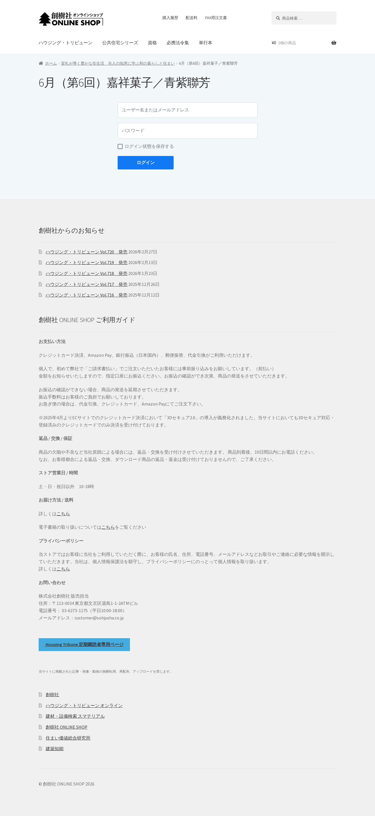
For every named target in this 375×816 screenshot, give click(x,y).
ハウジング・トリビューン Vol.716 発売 (86, 295)
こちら (63, 513)
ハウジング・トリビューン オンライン (84, 705)
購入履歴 (170, 17)
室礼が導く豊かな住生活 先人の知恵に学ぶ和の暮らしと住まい (118, 63)
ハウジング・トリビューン (65, 42)
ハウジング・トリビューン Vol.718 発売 (86, 273)
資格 (152, 42)
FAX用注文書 (216, 17)
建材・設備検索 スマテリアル (75, 716)
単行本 (205, 42)
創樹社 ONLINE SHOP (66, 727)
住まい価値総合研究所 (68, 738)
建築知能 (55, 748)
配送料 (191, 17)
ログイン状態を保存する (149, 146)
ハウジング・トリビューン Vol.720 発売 (86, 252)
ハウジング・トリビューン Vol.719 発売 (86, 262)
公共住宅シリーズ (120, 42)
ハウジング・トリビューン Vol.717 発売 (86, 284)
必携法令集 (178, 42)
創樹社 (52, 694)
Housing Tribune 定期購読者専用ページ (84, 644)
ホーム (51, 63)
